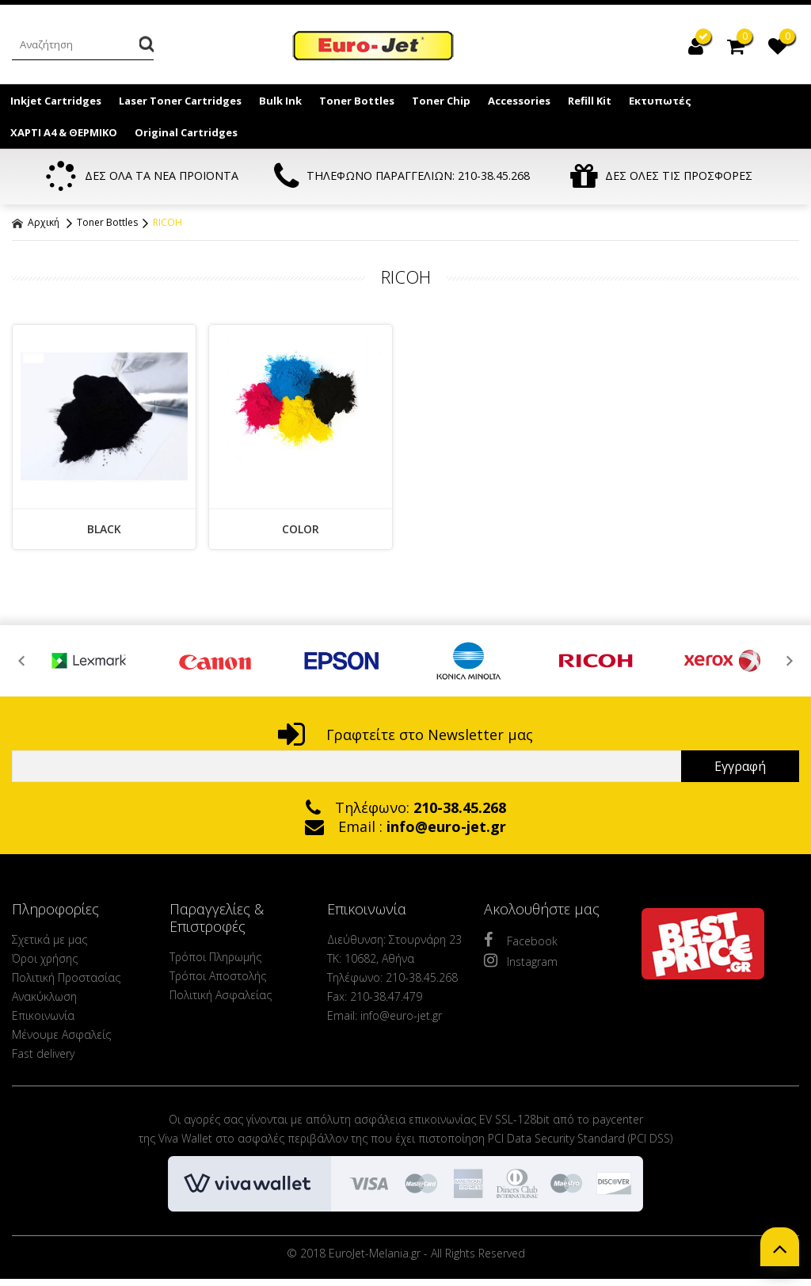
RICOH (167, 222)
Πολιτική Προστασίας (66, 977)
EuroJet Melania (374, 46)
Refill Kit (589, 100)
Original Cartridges (186, 132)
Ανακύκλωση (44, 996)
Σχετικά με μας (49, 939)
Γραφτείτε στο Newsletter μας (405, 734)
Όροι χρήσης (45, 958)
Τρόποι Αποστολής (217, 975)
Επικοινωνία (43, 1015)
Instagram (521, 960)
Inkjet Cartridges (55, 100)
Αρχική (35, 222)
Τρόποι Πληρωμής (215, 956)
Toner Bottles (356, 100)
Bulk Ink (280, 100)
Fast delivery (43, 1053)
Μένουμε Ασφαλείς (61, 1034)
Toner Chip (441, 100)
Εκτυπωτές (660, 100)
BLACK (104, 528)
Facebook (521, 939)
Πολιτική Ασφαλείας (220, 994)
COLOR (300, 528)
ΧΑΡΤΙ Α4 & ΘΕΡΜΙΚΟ (63, 132)
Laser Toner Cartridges (180, 100)
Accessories (519, 100)
